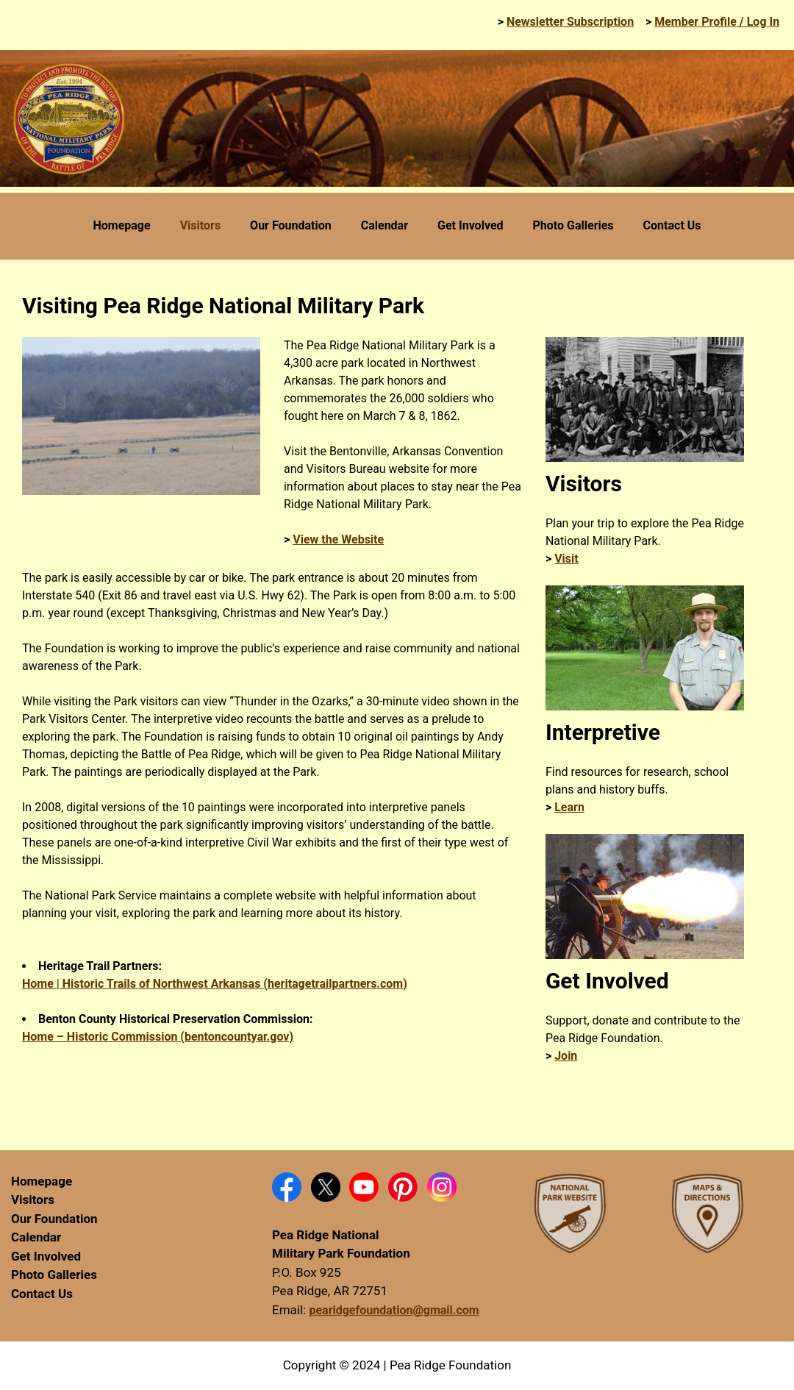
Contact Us (42, 1293)
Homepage (41, 1181)
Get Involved (46, 1256)
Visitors (32, 1199)
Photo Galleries (54, 1274)
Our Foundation (54, 1218)
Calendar (36, 1237)
